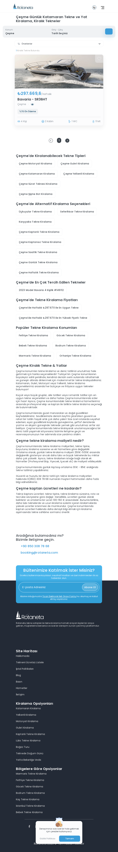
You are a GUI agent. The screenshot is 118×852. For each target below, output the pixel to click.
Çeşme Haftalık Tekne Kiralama (39, 272)
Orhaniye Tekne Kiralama (75, 355)
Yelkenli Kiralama (26, 715)
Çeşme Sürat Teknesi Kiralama (38, 184)
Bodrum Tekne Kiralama (70, 345)
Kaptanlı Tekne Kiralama (30, 734)
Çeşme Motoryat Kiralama (35, 163)
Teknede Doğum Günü (29, 753)
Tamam (69, 838)
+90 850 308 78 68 (35, 546)
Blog (18, 675)
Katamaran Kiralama (28, 708)
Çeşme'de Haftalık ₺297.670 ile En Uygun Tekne (48, 307)
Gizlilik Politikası (47, 838)
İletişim (20, 694)
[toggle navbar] (94, 7)
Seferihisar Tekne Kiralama (77, 211)
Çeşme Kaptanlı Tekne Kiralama (39, 232)
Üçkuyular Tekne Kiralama (35, 211)
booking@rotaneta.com (39, 552)
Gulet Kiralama (25, 727)
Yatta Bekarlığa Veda (28, 760)
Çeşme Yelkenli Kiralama (78, 173)
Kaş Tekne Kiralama (28, 799)
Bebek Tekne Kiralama (33, 345)
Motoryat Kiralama (27, 721)
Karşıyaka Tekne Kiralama (35, 221)
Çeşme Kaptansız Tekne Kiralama (40, 242)
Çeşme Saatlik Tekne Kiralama (38, 252)
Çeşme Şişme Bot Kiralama (35, 194)
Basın (19, 681)
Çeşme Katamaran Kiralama (37, 173)
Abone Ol (90, 587)
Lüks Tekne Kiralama (28, 740)
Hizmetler (21, 688)
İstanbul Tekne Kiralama (30, 806)
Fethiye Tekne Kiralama (33, 335)
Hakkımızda (22, 656)
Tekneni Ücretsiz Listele (30, 662)
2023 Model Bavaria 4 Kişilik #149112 (41, 290)
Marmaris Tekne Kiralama (35, 355)
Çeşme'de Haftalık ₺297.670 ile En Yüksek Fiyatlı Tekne (53, 318)
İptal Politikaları (25, 669)
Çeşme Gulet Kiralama (75, 163)
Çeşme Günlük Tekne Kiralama (38, 262)
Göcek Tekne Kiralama (70, 335)
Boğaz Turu (22, 747)
